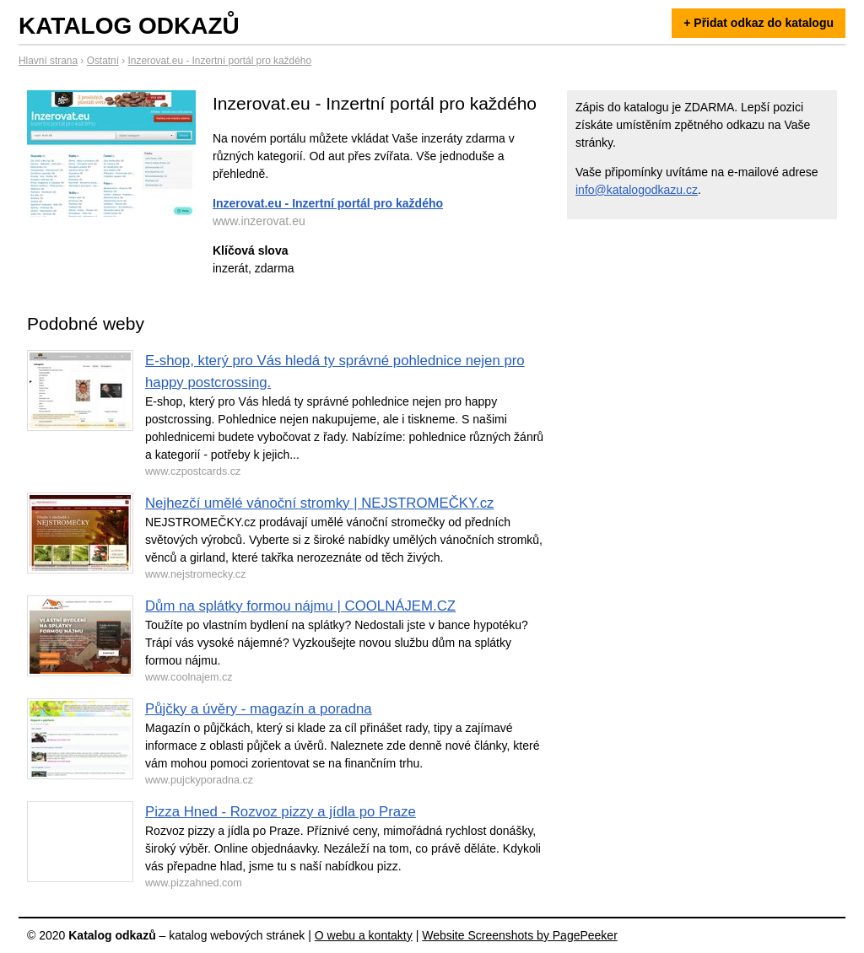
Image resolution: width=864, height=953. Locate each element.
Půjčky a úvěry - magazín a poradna (258, 709)
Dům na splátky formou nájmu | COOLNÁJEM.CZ (300, 606)
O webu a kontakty (364, 935)
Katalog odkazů (129, 26)
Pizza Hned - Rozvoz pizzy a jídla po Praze (280, 812)
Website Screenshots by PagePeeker (520, 935)
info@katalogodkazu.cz (636, 190)
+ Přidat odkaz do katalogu (758, 23)
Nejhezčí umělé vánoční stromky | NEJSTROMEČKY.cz (319, 503)
